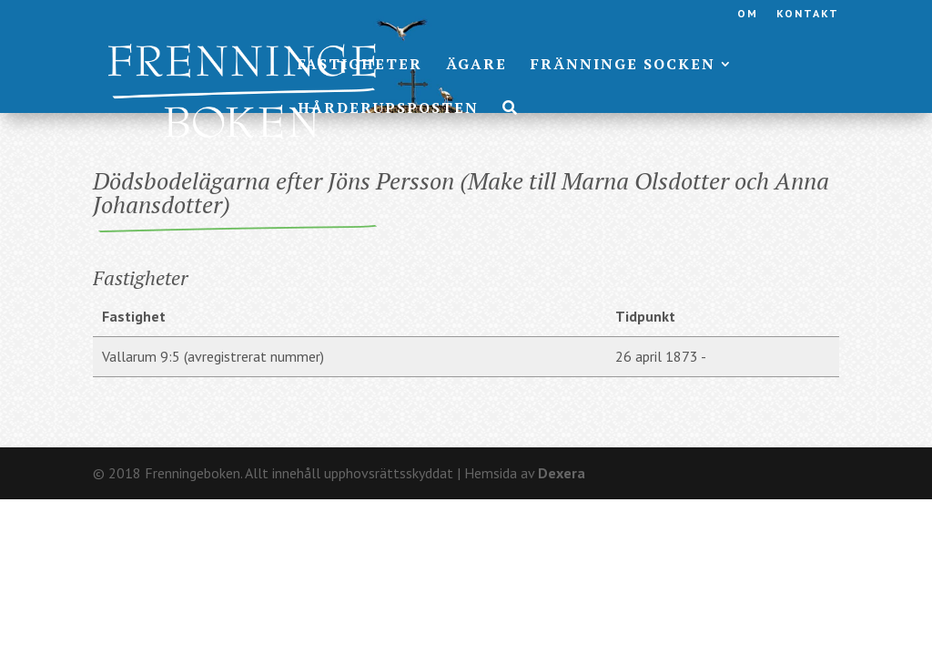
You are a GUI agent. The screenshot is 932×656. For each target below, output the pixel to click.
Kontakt (807, 14)
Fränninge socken (623, 65)
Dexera (561, 473)
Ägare (476, 65)
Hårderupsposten (388, 109)
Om (747, 14)
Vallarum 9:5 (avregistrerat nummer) (213, 356)
